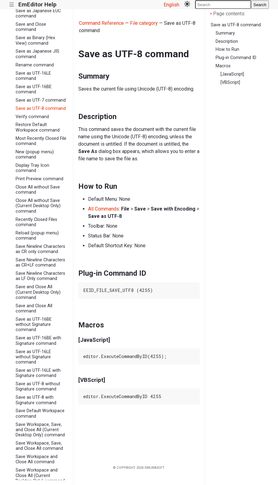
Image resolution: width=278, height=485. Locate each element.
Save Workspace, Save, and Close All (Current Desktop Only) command (40, 430)
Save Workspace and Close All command (36, 459)
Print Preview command (39, 178)
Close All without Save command (38, 190)
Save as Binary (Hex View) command (35, 40)
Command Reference (101, 23)
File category (144, 23)
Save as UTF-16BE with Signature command (38, 340)
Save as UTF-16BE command (34, 89)
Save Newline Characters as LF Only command (40, 276)
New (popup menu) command (35, 154)
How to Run (227, 49)
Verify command (32, 116)
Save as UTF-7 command (41, 100)
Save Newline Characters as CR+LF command (40, 262)
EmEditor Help (37, 4)
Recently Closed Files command (36, 222)
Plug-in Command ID (236, 57)
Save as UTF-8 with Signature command (36, 400)
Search (260, 4)
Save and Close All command (34, 308)
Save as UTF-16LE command (33, 76)
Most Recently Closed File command (41, 141)
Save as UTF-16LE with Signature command (38, 373)
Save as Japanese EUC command (38, 13)
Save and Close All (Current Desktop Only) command (38, 292)
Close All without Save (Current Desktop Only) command (38, 206)
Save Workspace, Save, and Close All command (39, 446)
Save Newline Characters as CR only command (40, 249)
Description (227, 41)
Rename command (35, 65)
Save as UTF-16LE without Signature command (33, 357)
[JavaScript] (232, 74)
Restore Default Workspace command (38, 127)
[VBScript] (230, 82)
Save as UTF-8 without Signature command (38, 386)
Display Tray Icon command (32, 168)
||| (12, 4)
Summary (225, 33)
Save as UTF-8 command (41, 108)
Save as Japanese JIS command (37, 54)
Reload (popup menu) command (37, 235)
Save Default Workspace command (40, 413)
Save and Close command (31, 27)
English (171, 5)
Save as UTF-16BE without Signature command (34, 325)
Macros (223, 66)
